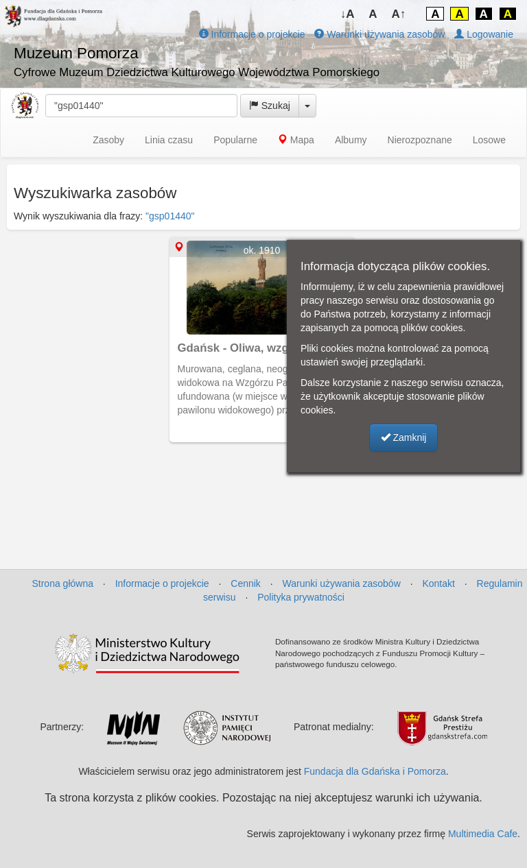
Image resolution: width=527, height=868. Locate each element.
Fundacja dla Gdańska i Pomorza (375, 771)
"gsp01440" (169, 215)
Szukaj (269, 105)
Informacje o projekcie (252, 34)
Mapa (296, 139)
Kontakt (438, 583)
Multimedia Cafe (482, 833)
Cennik (246, 583)
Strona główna (62, 583)
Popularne (235, 139)
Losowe (489, 139)
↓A (347, 14)
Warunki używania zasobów (379, 34)
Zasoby (108, 139)
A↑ (399, 14)
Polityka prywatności (300, 597)
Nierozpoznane (420, 139)
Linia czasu (169, 139)
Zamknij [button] (404, 437)
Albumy (351, 139)
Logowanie (483, 34)
